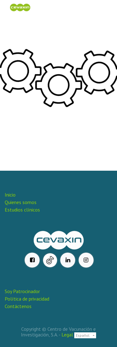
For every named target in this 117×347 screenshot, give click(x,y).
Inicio (10, 195)
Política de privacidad (27, 299)
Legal (67, 334)
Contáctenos (18, 306)
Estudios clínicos (22, 210)
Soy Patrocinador (23, 291)
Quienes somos (21, 202)
